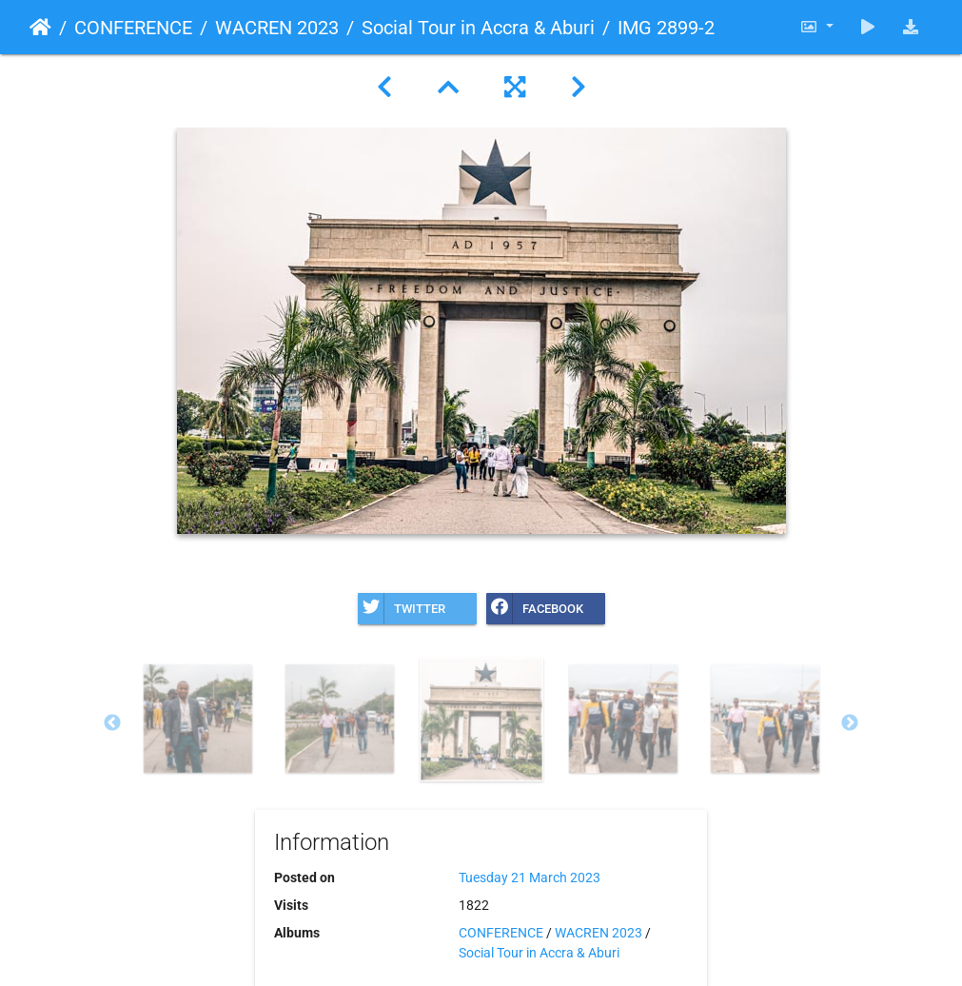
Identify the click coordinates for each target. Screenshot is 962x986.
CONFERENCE (133, 27)
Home (40, 27)
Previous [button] (112, 723)
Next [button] (849, 723)
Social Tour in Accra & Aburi (478, 27)
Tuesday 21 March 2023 (529, 877)
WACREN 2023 (277, 27)
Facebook (534, 608)
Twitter (401, 608)
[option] (197, 718)
